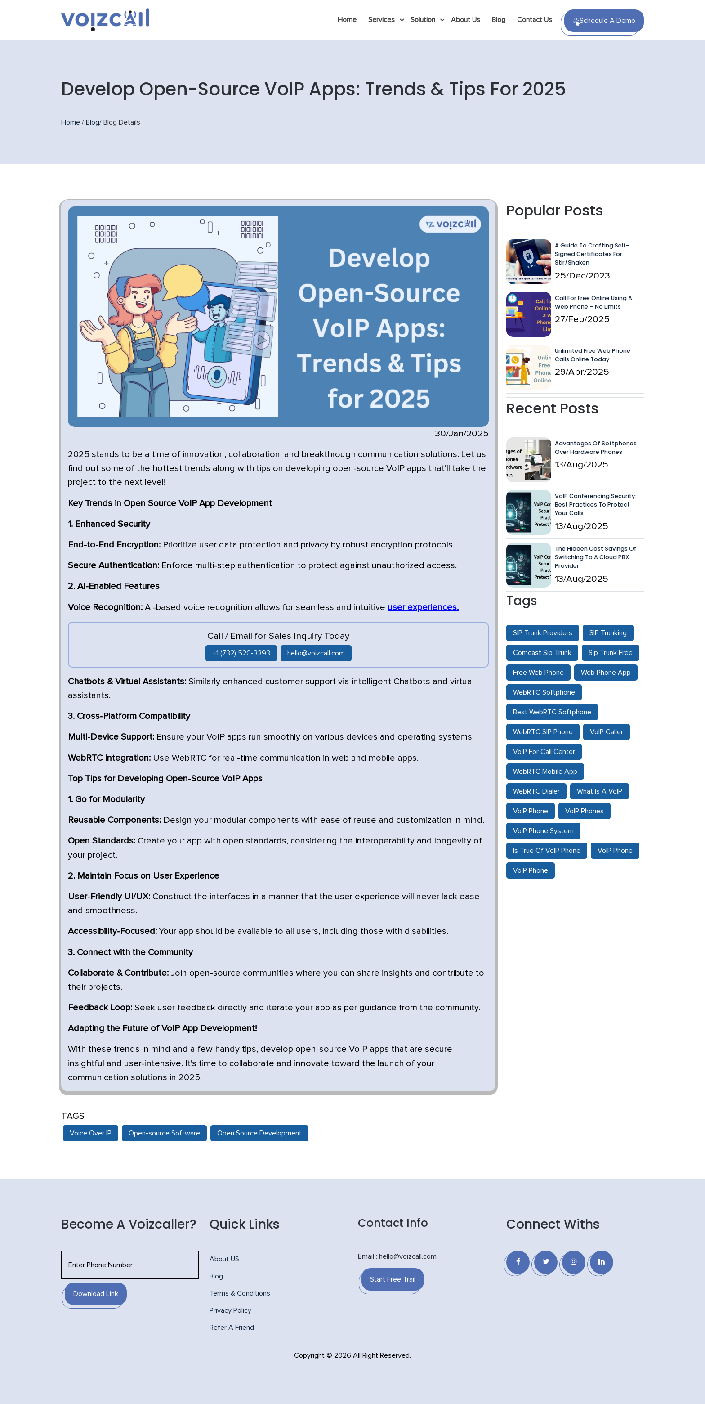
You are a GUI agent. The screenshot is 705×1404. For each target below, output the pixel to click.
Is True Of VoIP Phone (546, 850)
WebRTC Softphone (544, 692)
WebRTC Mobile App (545, 771)
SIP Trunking (608, 633)
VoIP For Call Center (544, 751)
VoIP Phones (584, 811)
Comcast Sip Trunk (542, 652)
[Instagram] (573, 1262)
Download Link (95, 1293)
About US (224, 1259)
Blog (498, 19)
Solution (423, 19)
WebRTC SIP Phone (543, 732)
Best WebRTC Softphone (552, 712)
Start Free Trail (392, 1279)
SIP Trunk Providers (542, 633)
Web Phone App (606, 672)
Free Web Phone (538, 672)
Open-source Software (164, 1133)
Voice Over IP (91, 1133)
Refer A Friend (232, 1327)
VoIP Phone (530, 811)
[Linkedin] (601, 1262)
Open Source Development (259, 1133)
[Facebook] (518, 1262)
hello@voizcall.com (316, 653)
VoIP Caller (606, 732)
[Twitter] (546, 1262)
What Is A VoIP (599, 791)
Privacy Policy (230, 1310)
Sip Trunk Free (611, 652)
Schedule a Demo (604, 21)
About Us (465, 19)
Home (347, 19)
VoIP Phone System (543, 830)
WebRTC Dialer (536, 791)
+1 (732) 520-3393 (241, 653)
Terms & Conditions (240, 1293)
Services (381, 19)
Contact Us (534, 19)
